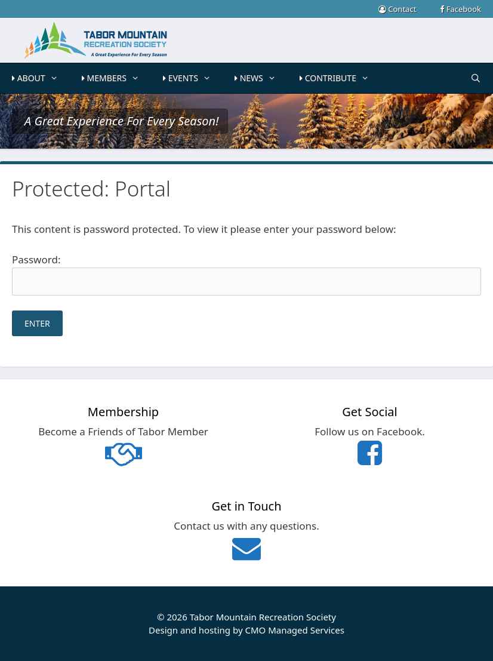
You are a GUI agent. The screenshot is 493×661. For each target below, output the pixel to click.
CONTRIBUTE (340, 78)
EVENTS (193, 78)
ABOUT (41, 78)
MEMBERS (116, 78)
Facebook (460, 9)
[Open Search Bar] (475, 78)
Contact (397, 9)
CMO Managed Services (294, 630)
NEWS (261, 78)
